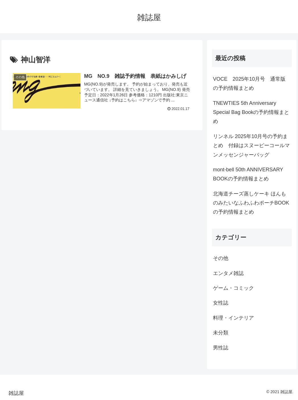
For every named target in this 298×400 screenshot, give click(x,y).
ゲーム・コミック (233, 288)
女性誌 (220, 303)
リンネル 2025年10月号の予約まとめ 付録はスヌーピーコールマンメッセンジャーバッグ (251, 146)
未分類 (220, 333)
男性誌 (220, 348)
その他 (220, 258)
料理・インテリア (233, 318)
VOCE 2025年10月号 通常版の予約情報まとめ (249, 83)
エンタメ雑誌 (228, 273)
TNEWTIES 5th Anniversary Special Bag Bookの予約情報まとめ (251, 112)
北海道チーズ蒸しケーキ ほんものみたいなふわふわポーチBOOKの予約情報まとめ (251, 203)
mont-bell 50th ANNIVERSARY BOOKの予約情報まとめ (248, 174)
